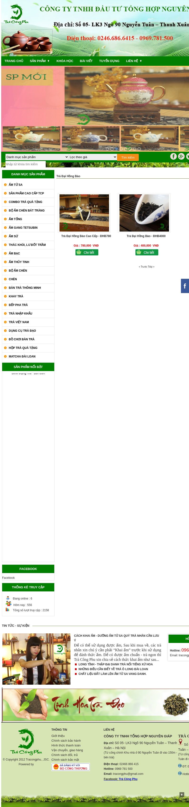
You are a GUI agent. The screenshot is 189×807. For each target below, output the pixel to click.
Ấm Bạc (14, 253)
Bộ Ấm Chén (18, 270)
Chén (13, 279)
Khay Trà (16, 296)
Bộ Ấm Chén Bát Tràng (27, 210)
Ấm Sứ (13, 236)
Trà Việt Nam (19, 322)
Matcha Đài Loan (22, 356)
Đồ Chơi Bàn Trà (22, 339)
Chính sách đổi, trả (64, 755)
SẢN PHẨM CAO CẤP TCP (26, 193)
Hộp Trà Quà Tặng (23, 348)
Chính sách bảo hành (66, 740)
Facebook (8, 577)
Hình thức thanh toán (65, 745)
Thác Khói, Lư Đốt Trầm (27, 245)
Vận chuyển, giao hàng (67, 750)
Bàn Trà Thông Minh (25, 288)
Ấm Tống (15, 219)
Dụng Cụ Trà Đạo (22, 330)
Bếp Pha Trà (18, 305)
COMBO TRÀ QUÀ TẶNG (25, 202)
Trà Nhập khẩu (20, 313)
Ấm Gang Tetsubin (23, 227)
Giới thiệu (58, 736)
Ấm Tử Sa (16, 184)
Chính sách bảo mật (65, 759)
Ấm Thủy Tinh (19, 262)
